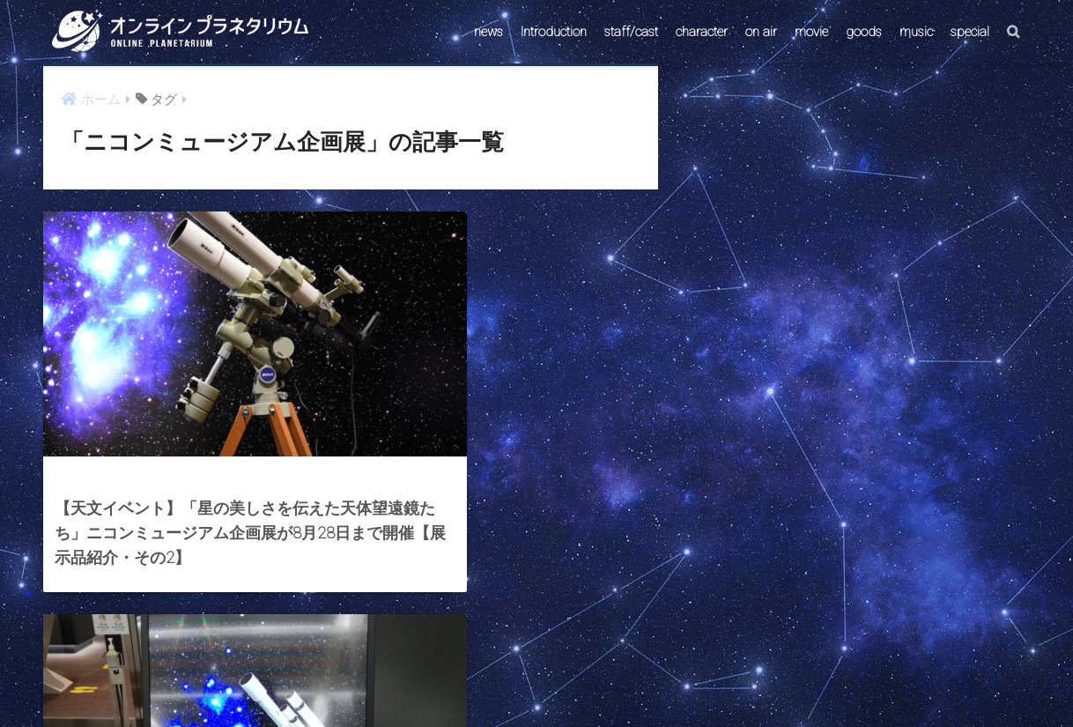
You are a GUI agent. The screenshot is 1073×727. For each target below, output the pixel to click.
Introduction (554, 32)
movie (811, 32)
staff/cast (631, 32)
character (702, 32)
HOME (536, 643)
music (916, 32)
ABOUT (621, 680)
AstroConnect (548, 680)
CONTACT (469, 680)
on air (761, 32)
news (488, 32)
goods (864, 32)
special (970, 32)
